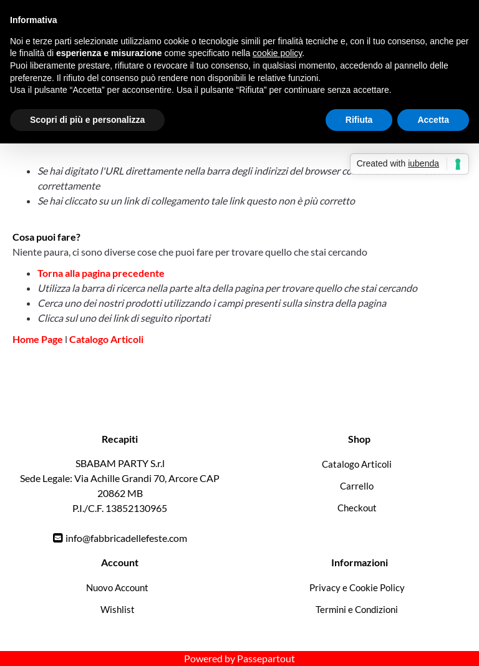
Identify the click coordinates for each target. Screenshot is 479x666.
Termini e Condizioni (357, 609)
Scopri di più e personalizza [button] (87, 120)
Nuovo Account (117, 587)
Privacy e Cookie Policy (357, 587)
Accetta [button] (433, 120)
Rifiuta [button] (359, 120)
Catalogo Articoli (106, 339)
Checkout (357, 507)
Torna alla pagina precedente (101, 273)
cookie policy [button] (277, 53)
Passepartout (266, 658)
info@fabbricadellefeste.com (126, 538)
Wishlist (117, 609)
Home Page (38, 339)
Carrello (357, 485)
